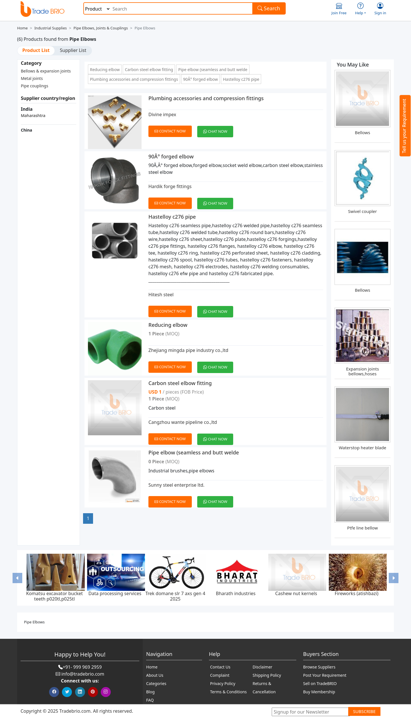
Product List (35, 50)
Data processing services (114, 593)
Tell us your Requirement (404, 126)
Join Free (338, 9)
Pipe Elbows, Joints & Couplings (100, 28)
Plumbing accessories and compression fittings (134, 79)
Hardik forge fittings (170, 186)
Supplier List (73, 50)
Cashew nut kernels (296, 593)
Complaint (219, 675)
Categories (156, 683)
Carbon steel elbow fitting (149, 69)
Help (360, 9)
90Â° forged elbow (200, 79)
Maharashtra (33, 115)
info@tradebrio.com (82, 674)
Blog (150, 691)
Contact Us (220, 667)
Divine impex (162, 114)
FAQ (150, 700)
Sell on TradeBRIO (320, 683)
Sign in (380, 9)
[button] (17, 578)
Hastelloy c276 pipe (241, 79)
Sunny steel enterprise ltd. (176, 485)
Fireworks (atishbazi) (356, 593)
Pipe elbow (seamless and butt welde (212, 69)
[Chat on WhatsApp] (217, 128)
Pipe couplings (34, 85)
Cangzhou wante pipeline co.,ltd (182, 422)
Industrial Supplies (50, 28)
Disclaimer (262, 667)
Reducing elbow (105, 69)
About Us (154, 675)
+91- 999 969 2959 (82, 667)
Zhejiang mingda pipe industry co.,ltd (188, 350)
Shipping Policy (267, 675)
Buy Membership (319, 691)
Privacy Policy (222, 683)
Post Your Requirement (324, 675)
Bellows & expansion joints (46, 71)
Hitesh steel (161, 294)
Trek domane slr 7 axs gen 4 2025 (175, 596)
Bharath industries (235, 593)
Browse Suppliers (319, 667)
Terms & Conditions (228, 691)
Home (22, 28)
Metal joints (32, 78)
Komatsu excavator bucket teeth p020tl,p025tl (54, 596)
